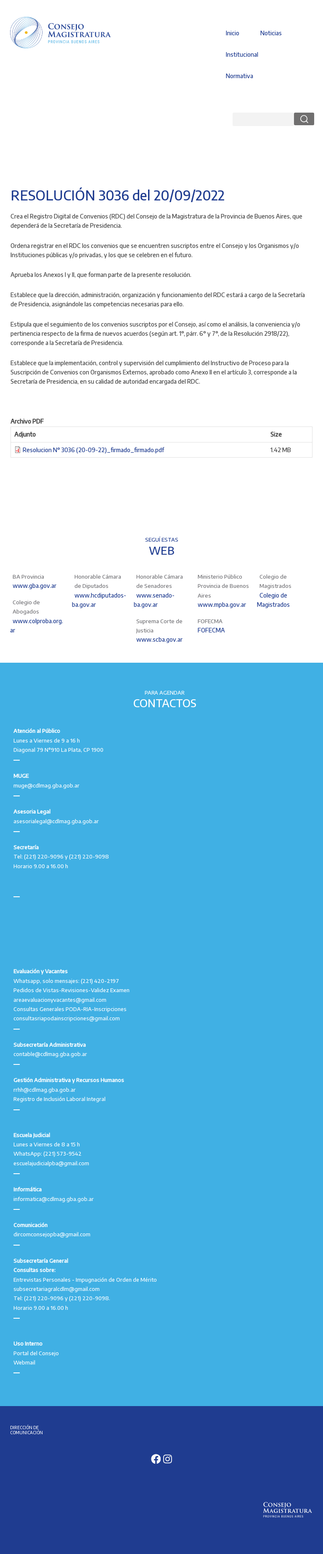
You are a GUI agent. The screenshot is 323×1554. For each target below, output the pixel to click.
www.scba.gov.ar (159, 639)
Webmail (24, 1362)
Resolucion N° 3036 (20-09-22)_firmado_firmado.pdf (93, 449)
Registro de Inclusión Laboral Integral (59, 1099)
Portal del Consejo (36, 1353)
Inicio (232, 33)
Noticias (271, 33)
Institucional (242, 54)
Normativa (239, 75)
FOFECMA (211, 630)
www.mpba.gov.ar (222, 604)
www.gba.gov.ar (34, 585)
